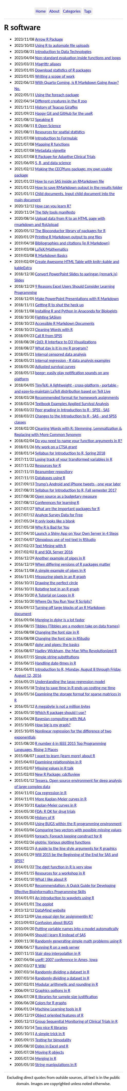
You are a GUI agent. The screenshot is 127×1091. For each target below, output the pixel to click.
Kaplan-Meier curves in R (55, 805)
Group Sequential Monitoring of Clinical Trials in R (76, 1021)
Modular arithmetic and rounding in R (66, 984)
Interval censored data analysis (60, 354)
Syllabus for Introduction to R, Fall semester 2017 (76, 490)
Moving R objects (49, 1052)
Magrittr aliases (48, 64)
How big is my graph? (53, 724)
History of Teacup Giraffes (56, 107)
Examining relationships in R (58, 762)
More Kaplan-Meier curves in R (60, 799)
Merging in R (45, 1058)
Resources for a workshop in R (60, 873)
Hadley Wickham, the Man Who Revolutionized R (76, 650)
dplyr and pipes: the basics (57, 644)
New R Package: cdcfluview (57, 774)
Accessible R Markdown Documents (64, 323)
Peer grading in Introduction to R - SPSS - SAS (72, 409)
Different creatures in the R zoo (61, 101)
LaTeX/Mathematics (51, 249)
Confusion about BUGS (54, 922)
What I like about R (51, 879)
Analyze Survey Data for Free (59, 514)
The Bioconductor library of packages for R (70, 230)
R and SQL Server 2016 (54, 551)
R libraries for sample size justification (66, 996)
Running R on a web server (57, 947)
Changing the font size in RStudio (62, 638)
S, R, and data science (53, 162)
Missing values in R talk (54, 768)
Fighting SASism (48, 317)
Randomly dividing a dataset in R (62, 972)
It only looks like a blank (55, 521)
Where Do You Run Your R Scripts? (63, 601)
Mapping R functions (52, 144)
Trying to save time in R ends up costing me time (75, 687)
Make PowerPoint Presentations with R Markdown (77, 298)
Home (41, 11)
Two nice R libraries (51, 1027)
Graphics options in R (52, 990)
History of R (45, 817)
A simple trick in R (50, 1033)
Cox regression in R (50, 792)
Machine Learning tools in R (58, 1009)
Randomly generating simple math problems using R (78, 941)
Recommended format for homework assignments (77, 397)
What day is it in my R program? (61, 348)
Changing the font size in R (57, 632)
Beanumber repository (54, 471)
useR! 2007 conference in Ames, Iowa (66, 959)
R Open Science (48, 125)
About (54, 11)
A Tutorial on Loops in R (54, 595)
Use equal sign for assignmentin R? (64, 916)
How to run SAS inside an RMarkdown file (69, 181)
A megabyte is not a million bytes (62, 706)
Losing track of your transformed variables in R (73, 459)
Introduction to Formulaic (56, 138)
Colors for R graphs (50, 1002)
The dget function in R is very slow (63, 867)
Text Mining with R (50, 545)
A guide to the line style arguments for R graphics (76, 848)
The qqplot (44, 904)
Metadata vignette (50, 150)
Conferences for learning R (57, 502)
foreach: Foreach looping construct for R (68, 836)
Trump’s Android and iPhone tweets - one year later (78, 484)
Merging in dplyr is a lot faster (60, 619)
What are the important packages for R (67, 508)
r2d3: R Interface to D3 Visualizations (65, 341)
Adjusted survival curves (55, 366)
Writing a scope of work (55, 76)
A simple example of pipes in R (60, 570)
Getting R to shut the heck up (59, 304)
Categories (72, 11)
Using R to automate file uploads (62, 45)
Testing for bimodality (53, 1039)
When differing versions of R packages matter (72, 564)
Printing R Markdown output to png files (68, 236)
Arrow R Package (49, 39)
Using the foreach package (57, 94)
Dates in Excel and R (51, 1046)
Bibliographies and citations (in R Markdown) (72, 243)
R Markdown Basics (51, 255)
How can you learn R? (53, 206)
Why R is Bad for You (52, 527)
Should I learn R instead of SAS (60, 934)
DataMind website (50, 910)
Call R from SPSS (48, 335)
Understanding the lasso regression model (70, 681)
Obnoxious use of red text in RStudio (65, 539)
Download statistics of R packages (63, 70)
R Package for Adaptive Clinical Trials (65, 156)
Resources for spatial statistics (60, 131)
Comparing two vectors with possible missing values (78, 829)
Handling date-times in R (55, 663)
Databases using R (50, 477)
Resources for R (48, 465)
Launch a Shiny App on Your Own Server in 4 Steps (76, 533)
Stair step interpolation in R (58, 953)
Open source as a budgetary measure (66, 496)
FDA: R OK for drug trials (55, 811)
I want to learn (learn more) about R (65, 755)
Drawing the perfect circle (56, 582)
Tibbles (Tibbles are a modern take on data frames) (77, 626)
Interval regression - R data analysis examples (72, 360)
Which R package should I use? (60, 712)
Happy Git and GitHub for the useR (64, 113)
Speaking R (44, 119)
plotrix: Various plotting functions (63, 842)
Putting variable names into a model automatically (77, 928)
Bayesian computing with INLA (60, 718)
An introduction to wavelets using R (64, 897)
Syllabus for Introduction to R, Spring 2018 (70, 453)
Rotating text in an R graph (57, 589)
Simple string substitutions (57, 656)
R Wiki (40, 965)
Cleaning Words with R (54, 329)
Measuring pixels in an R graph (60, 576)
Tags (87, 11)
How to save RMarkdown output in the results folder (78, 187)
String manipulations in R (56, 1064)
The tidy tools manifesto (55, 212)
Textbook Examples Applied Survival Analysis (72, 403)
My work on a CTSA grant (56, 446)
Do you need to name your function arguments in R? (78, 440)
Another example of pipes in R (60, 558)
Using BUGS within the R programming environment (78, 823)
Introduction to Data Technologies (63, 51)
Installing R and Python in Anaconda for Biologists (76, 311)
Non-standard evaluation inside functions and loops (78, 57)
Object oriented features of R (59, 1015)
